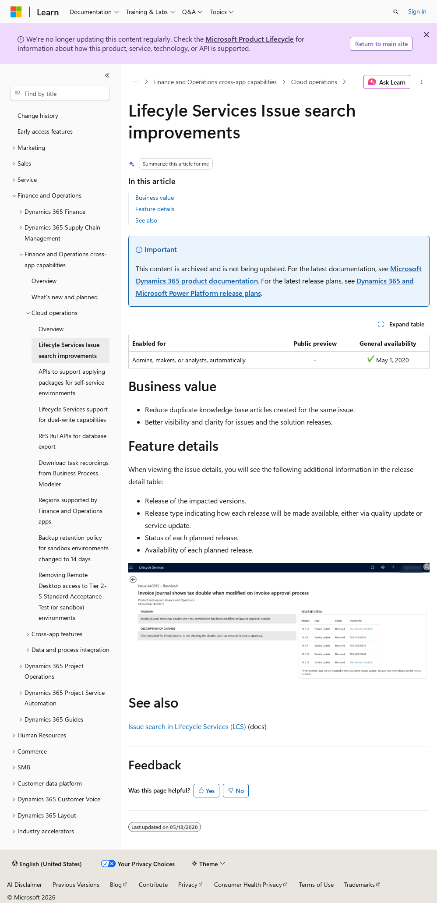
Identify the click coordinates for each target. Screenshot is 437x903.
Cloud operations (314, 82)
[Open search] (396, 12)
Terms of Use (316, 884)
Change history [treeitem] (38, 115)
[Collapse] (107, 75)
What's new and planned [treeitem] (65, 297)
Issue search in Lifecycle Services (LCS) (187, 726)
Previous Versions (76, 884)
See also (146, 220)
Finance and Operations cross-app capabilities (215, 82)
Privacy (187, 884)
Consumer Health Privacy (248, 884)
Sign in (417, 11)
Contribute (153, 884)
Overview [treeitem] (44, 280)
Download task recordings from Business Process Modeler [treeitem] (74, 473)
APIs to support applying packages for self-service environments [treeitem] (72, 382)
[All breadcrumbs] (136, 82)
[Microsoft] (16, 12)
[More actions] (421, 82)
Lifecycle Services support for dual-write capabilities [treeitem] (73, 414)
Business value (154, 197)
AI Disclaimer (24, 884)
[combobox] (60, 94)
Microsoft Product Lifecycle (249, 38)
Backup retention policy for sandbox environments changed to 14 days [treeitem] (74, 548)
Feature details (154, 209)
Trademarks (359, 884)
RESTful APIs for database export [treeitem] (72, 441)
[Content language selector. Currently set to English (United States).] (47, 864)
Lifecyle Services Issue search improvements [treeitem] (69, 350)
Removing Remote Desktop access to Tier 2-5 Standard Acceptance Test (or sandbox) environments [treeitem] (73, 596)
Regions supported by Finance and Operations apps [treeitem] (70, 510)
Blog (116, 884)
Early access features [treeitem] (45, 131)
